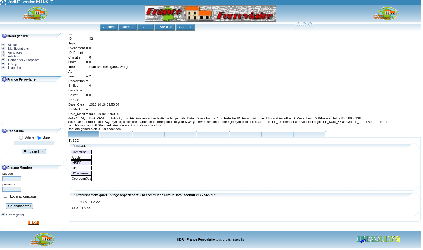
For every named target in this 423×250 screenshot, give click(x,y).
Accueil (109, 27)
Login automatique (23, 196)
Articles (128, 27)
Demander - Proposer (23, 60)
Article (29, 137)
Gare (46, 137)
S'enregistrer (15, 215)
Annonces (14, 52)
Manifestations (18, 48)
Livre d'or (165, 27)
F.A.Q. (145, 27)
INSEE (74, 140)
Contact (185, 27)
